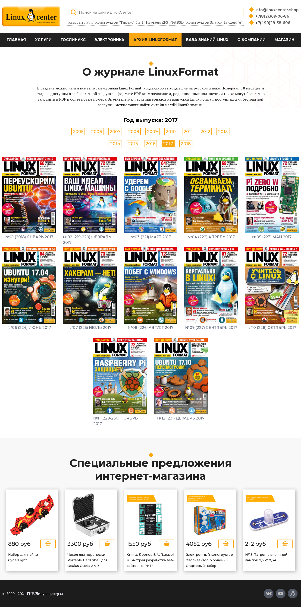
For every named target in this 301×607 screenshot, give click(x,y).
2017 (168, 143)
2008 (133, 131)
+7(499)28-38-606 (272, 23)
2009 (152, 131)
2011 (188, 131)
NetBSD (177, 22)
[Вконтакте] (268, 593)
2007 (115, 131)
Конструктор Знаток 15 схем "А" (214, 22)
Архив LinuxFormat (155, 40)
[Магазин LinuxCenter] (293, 593)
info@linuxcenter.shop (277, 10)
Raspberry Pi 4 (80, 22)
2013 (223, 131)
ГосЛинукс (73, 40)
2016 (150, 143)
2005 (78, 131)
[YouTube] (280, 593)
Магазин (284, 40)
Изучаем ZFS (157, 22)
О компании (251, 40)
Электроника (109, 40)
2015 (133, 143)
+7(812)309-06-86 (272, 16)
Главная (16, 40)
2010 (171, 131)
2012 (205, 131)
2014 (115, 143)
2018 (186, 143)
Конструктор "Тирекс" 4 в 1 (119, 22)
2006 (96, 131)
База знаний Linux (207, 40)
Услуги (43, 40)
